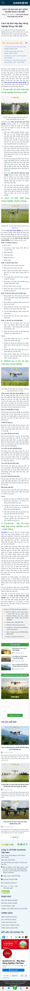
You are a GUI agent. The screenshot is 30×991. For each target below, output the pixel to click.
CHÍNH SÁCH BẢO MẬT (8, 922)
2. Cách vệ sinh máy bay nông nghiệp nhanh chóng (13, 52)
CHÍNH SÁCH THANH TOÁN (10, 925)
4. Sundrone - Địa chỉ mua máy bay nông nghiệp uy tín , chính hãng (15, 61)
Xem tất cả (15, 837)
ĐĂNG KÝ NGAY (15, 715)
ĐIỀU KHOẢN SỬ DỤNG (9, 917)
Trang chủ (4, 14)
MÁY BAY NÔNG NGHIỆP (9, 900)
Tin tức (12, 14)
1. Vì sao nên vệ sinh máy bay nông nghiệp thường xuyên (15, 47)
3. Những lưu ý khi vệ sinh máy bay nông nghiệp (15, 56)
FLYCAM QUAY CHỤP (8, 906)
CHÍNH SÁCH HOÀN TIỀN (9, 928)
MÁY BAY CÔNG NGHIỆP (9, 903)
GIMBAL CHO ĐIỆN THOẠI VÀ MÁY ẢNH (14, 908)
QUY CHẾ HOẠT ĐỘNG (8, 919)
